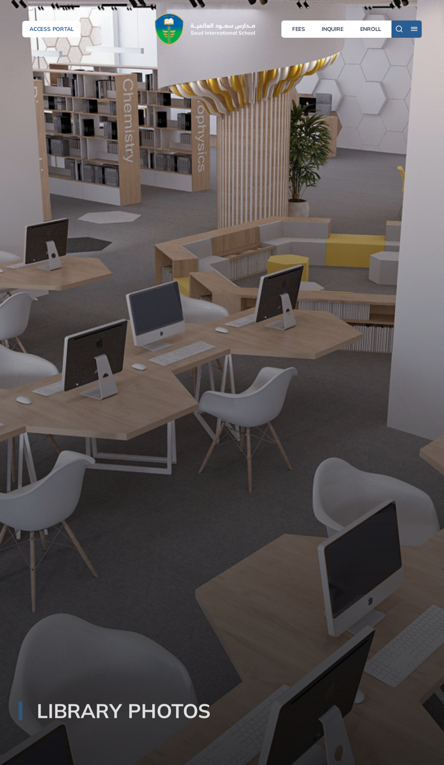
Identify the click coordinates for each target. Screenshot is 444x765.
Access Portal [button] (51, 29)
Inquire (333, 29)
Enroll (370, 29)
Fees (298, 29)
